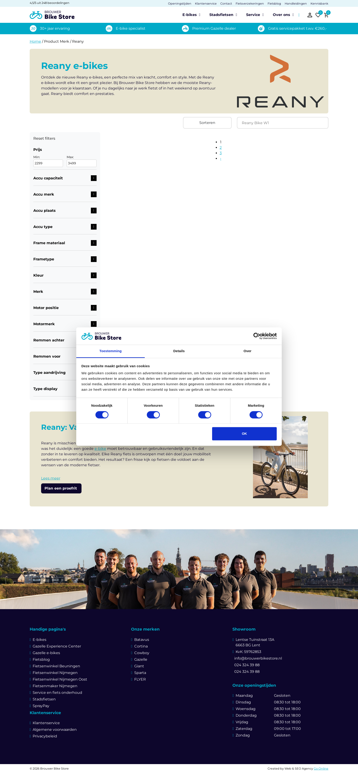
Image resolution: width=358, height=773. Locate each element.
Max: (82, 161)
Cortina (141, 646)
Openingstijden (179, 3)
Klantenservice (206, 3)
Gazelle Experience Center (57, 646)
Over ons (281, 15)
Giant (139, 666)
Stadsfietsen (221, 15)
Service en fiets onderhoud (57, 692)
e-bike (100, 448)
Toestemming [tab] (110, 351)
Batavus (141, 639)
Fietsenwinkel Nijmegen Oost (60, 679)
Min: (48, 161)
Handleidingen (296, 3)
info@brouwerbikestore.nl (257, 658)
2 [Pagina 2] (221, 147)
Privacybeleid (45, 736)
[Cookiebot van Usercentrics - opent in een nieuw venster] (257, 336)
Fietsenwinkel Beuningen (56, 666)
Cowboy (141, 653)
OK (244, 434)
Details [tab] (179, 351)
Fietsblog (274, 3)
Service (253, 15)
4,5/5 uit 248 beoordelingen (49, 3)
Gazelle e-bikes (46, 653)
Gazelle (140, 659)
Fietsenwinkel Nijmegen (55, 673)
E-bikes (189, 15)
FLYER (140, 679)
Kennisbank (319, 3)
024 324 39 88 (246, 665)
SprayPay (41, 706)
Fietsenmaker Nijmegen (55, 686)
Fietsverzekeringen (250, 3)
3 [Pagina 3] (221, 153)
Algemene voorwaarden (55, 729)
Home (35, 41)
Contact (226, 3)
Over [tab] (248, 351)
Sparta (140, 673)
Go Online (321, 768)
